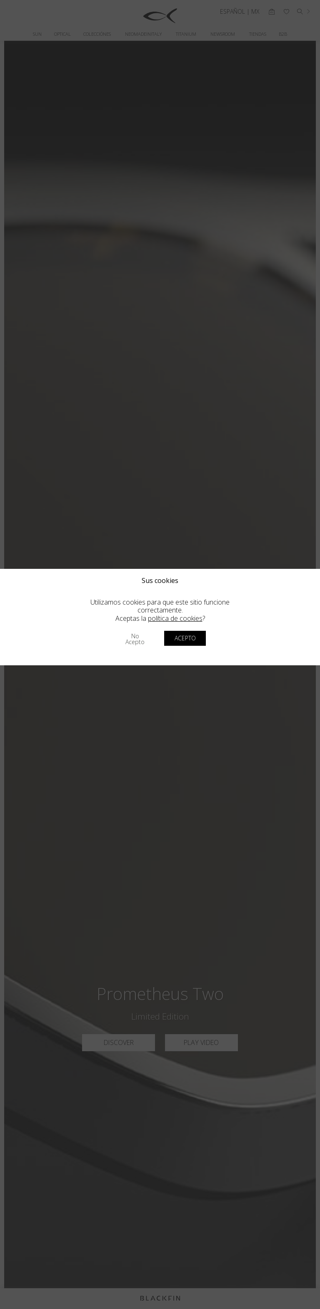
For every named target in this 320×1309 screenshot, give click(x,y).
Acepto (185, 638)
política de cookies (175, 618)
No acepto (135, 639)
